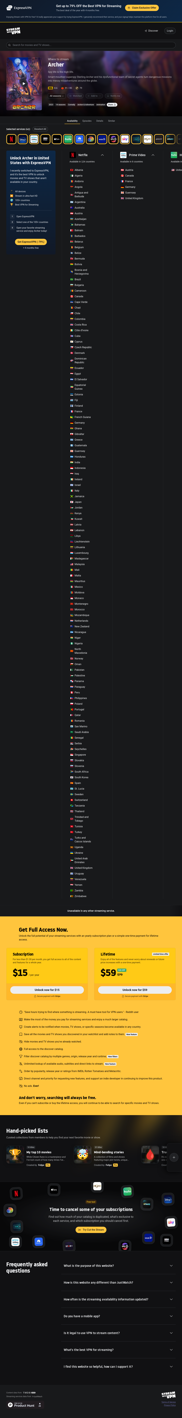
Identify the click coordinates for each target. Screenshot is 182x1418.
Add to (94, 96)
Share (112, 104)
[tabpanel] (91, 520)
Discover (151, 30)
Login (170, 30)
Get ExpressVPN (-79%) (31, 241)
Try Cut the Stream (91, 1229)
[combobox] (56, 95)
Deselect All (40, 129)
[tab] (72, 121)
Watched (75, 96)
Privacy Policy (170, 1405)
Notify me (113, 96)
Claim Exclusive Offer (142, 7)
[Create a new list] (174, 1157)
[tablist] (91, 121)
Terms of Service (168, 1402)
